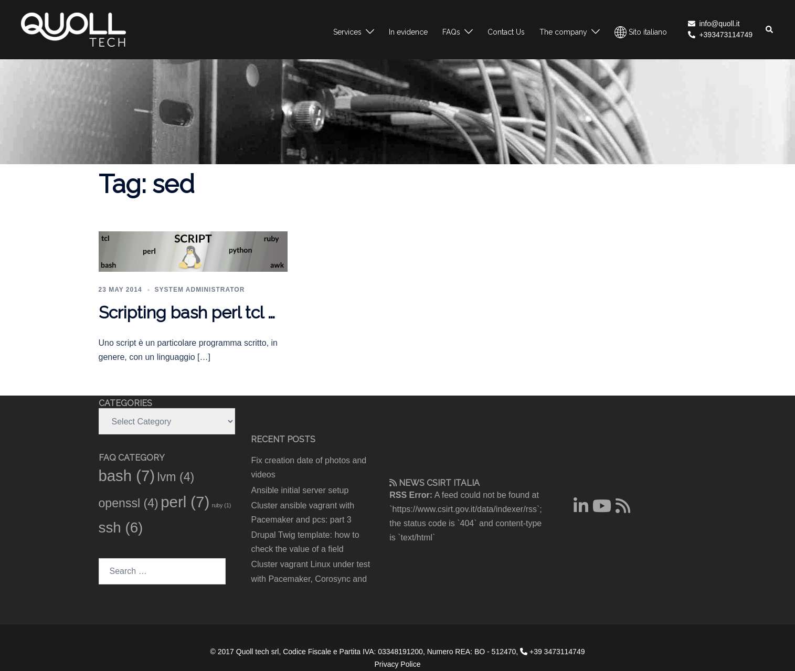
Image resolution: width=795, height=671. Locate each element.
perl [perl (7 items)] (185, 501)
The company (563, 32)
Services (347, 32)
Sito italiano (640, 32)
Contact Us (506, 32)
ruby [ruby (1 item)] (221, 505)
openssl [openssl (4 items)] (128, 503)
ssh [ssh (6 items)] (121, 527)
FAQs (451, 32)
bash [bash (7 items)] (127, 475)
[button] (770, 29)
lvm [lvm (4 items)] (176, 477)
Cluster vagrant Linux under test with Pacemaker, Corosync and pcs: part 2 (310, 578)
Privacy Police (398, 664)
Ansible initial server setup (300, 490)
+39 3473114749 (552, 651)
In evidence (408, 32)
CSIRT (439, 483)
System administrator (200, 289)
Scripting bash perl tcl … (187, 312)
